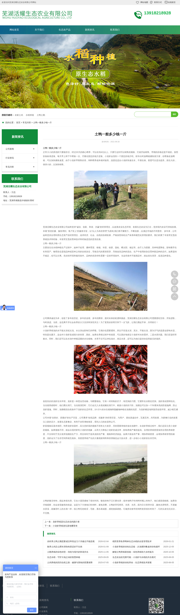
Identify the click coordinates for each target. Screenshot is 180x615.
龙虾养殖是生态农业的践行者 (66, 522)
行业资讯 (10, 158)
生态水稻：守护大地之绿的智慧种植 (63, 557)
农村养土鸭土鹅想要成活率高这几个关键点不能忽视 (71, 541)
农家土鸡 (19, 115)
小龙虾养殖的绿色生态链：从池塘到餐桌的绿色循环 (136, 546)
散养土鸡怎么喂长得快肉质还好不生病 (64, 546)
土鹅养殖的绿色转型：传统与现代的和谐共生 (67, 552)
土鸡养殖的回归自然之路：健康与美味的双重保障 (69, 562)
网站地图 (144, 2)
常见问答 (27, 122)
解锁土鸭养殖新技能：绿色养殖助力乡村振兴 (133, 552)
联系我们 (115, 29)
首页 (18, 122)
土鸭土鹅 (41, 115)
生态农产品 (64, 29)
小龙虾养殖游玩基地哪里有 (65, 526)
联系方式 (158, 2)
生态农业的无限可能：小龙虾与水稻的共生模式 (134, 557)
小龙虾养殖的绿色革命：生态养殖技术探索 (132, 562)
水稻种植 (30, 115)
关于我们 (39, 29)
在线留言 (172, 2)
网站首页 (14, 29)
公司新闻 (10, 149)
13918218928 (174, 274)
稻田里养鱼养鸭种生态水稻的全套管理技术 (132, 541)
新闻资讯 (89, 29)
